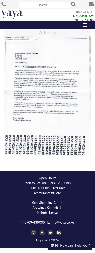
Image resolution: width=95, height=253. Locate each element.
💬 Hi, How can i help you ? (70, 245)
